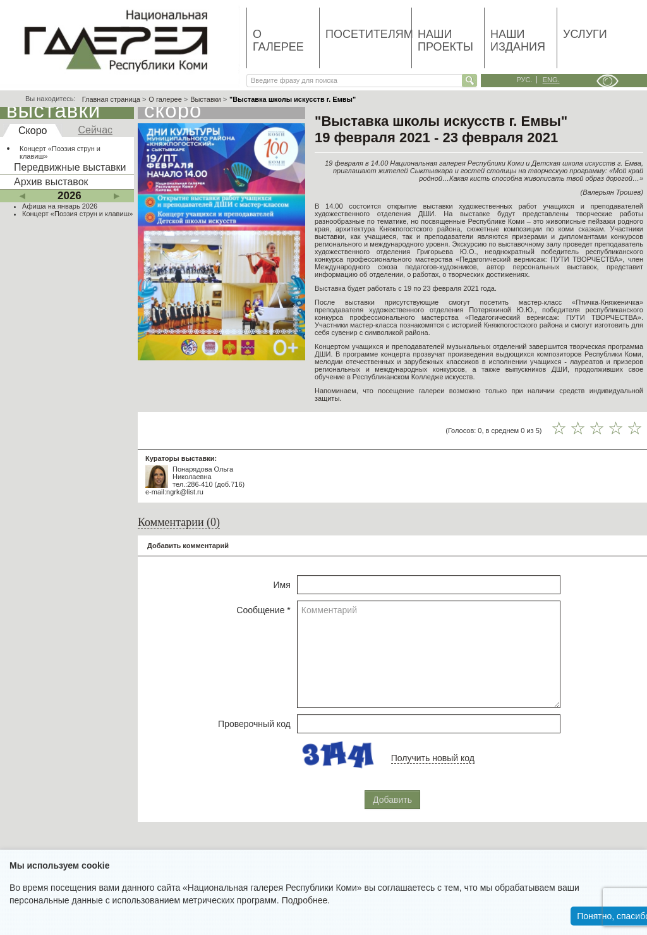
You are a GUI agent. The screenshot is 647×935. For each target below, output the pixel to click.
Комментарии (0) (179, 522)
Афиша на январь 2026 (59, 206)
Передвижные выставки (70, 167)
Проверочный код (254, 724)
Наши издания (517, 40)
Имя (282, 585)
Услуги (585, 34)
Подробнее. (306, 900)
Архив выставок (51, 181)
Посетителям (368, 34)
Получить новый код (433, 758)
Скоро (32, 130)
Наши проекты (445, 40)
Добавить (392, 800)
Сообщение (263, 610)
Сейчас (95, 130)
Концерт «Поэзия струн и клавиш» (60, 152)
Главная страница (111, 99)
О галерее (278, 40)
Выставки (205, 99)
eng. (551, 79)
